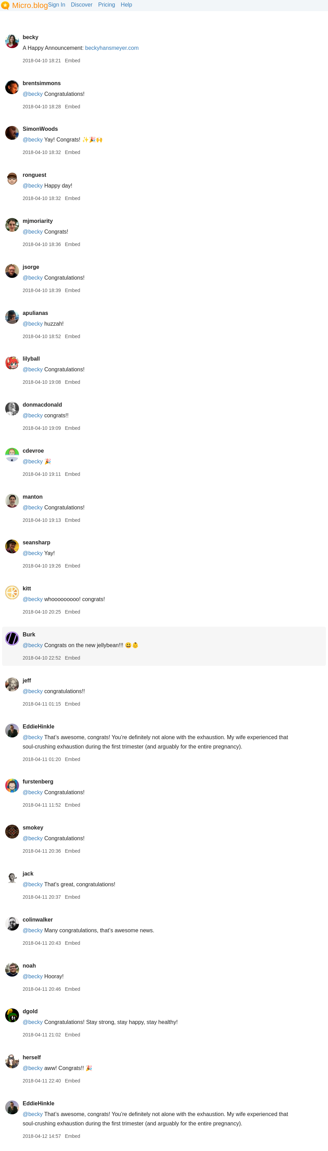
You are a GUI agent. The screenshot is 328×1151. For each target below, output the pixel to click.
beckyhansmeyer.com (112, 48)
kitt (26, 588)
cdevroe (33, 451)
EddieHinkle (38, 726)
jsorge (30, 267)
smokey (32, 828)
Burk (28, 634)
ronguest (34, 175)
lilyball (31, 359)
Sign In (56, 5)
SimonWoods (40, 129)
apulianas (35, 313)
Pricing (106, 5)
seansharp (36, 542)
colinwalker (37, 920)
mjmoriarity (37, 221)
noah (29, 966)
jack (27, 874)
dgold (30, 1011)
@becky (32, 94)
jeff (26, 680)
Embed (72, 60)
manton (32, 497)
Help (126, 5)
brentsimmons (41, 83)
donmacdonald (42, 405)
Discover (81, 5)
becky (30, 37)
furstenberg (37, 782)
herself (31, 1057)
